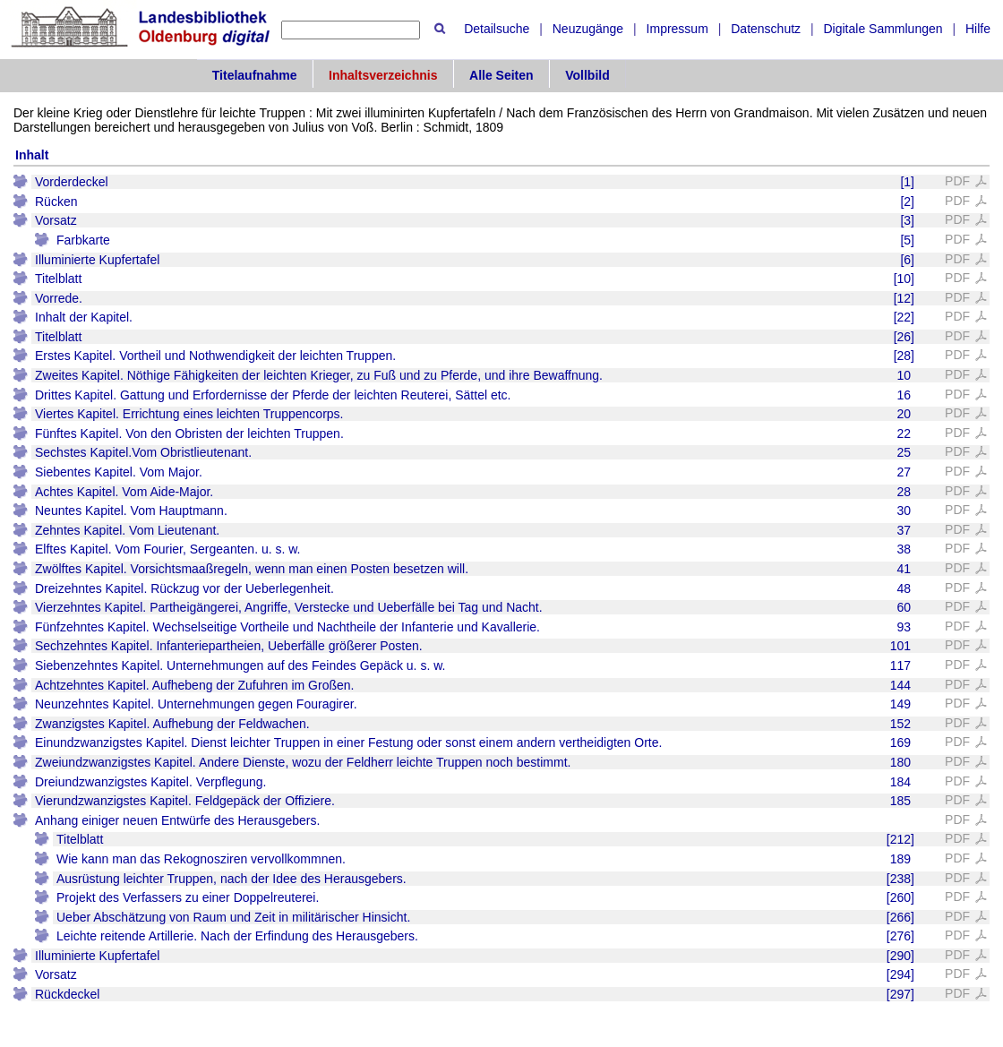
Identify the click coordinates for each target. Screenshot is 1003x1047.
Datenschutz (766, 28)
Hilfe (977, 28)
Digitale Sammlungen (882, 28)
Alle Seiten (501, 75)
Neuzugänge (588, 28)
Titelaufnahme (254, 75)
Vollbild (587, 75)
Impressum (677, 28)
